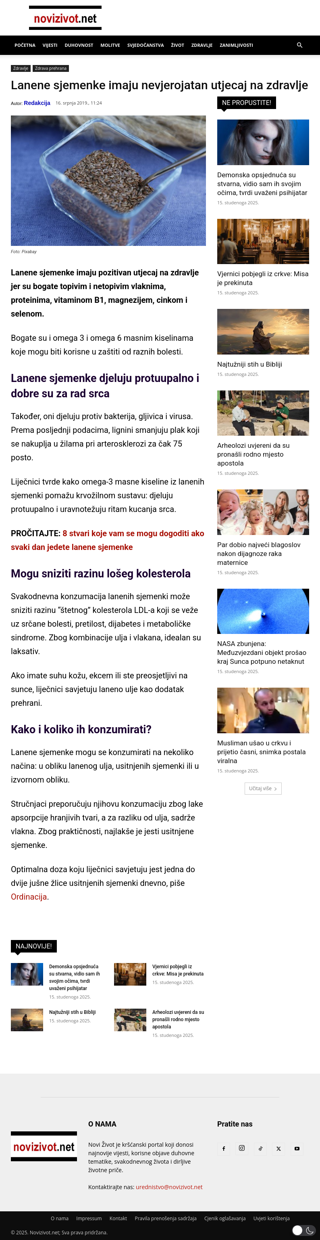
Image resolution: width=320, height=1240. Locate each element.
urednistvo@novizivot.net (169, 1187)
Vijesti (50, 45)
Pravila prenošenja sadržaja (165, 1218)
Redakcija (37, 103)
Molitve (110, 45)
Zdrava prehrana (51, 68)
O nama (60, 1218)
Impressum (89, 1218)
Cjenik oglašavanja (225, 1218)
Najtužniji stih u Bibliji (72, 1012)
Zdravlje (202, 45)
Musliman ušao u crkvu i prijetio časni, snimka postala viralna (261, 752)
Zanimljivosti (236, 45)
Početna (25, 45)
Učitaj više (263, 788)
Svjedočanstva (145, 45)
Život (177, 45)
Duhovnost (78, 45)
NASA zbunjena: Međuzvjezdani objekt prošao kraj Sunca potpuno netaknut (261, 652)
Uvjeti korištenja (272, 1218)
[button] (299, 45)
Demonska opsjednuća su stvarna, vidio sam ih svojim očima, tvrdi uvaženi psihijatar (262, 184)
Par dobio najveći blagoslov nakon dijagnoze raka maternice (259, 553)
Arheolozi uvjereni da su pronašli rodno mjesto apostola (178, 1019)
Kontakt (118, 1218)
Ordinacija (29, 897)
